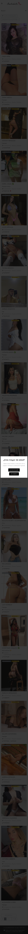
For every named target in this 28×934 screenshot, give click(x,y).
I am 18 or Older (14, 470)
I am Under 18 (14, 473)
